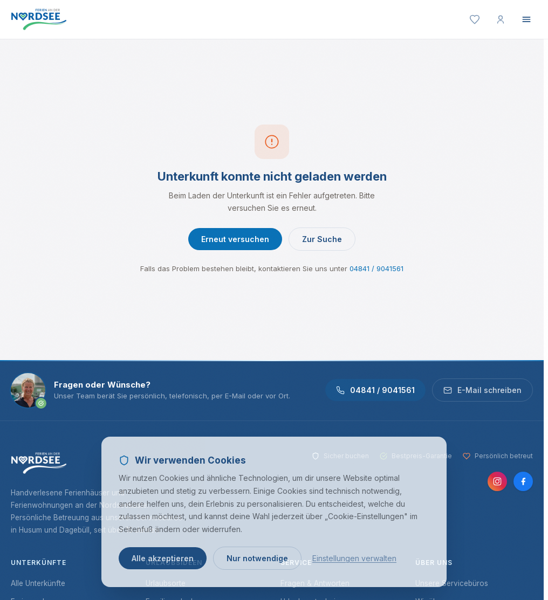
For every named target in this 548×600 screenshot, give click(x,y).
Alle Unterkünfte (38, 583)
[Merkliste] (474, 19)
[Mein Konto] (500, 19)
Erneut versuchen (235, 239)
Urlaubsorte (166, 583)
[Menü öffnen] (526, 19)
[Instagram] (497, 481)
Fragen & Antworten (315, 583)
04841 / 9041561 (376, 268)
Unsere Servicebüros (451, 583)
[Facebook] (523, 481)
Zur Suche (322, 239)
